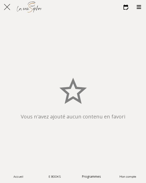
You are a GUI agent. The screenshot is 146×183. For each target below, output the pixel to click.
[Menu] (139, 7)
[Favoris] (126, 7)
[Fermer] (7, 7)
